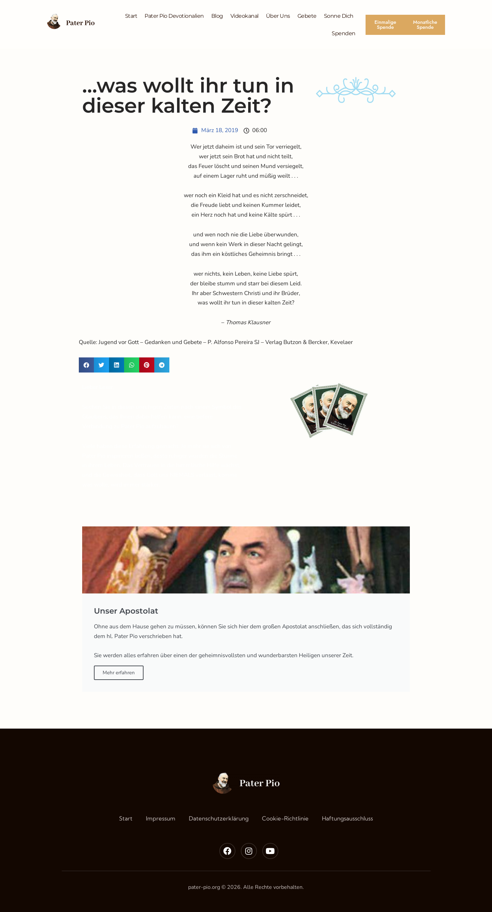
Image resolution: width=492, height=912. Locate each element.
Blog (217, 16)
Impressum (160, 818)
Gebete (307, 16)
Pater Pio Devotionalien (174, 16)
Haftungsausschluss (347, 818)
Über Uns (278, 16)
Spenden (344, 33)
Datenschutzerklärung (219, 818)
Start (131, 16)
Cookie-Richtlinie (285, 818)
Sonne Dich (338, 16)
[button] (86, 365)
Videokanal (244, 16)
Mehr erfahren (119, 672)
